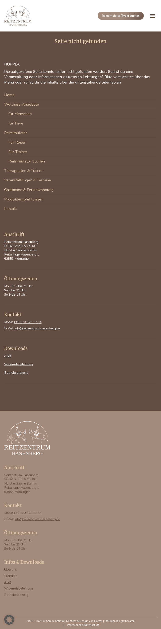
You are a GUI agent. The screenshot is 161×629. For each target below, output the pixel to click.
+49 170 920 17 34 (28, 322)
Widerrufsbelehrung (18, 364)
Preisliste (10, 576)
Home (9, 94)
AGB (7, 356)
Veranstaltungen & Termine (27, 180)
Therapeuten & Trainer (23, 170)
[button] (9, 620)
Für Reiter (17, 142)
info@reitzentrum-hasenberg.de (37, 328)
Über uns (10, 569)
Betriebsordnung (16, 373)
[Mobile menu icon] (152, 16)
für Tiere (15, 123)
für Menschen (20, 113)
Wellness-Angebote (21, 104)
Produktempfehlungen (23, 199)
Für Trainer (17, 151)
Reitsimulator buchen (26, 161)
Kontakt (10, 208)
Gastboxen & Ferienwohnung (29, 189)
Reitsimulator (15, 132)
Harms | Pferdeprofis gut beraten (114, 621)
